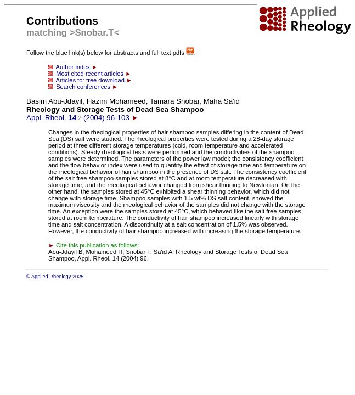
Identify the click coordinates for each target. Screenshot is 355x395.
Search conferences (83, 86)
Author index (73, 67)
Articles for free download (90, 80)
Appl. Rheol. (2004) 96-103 (133, 109)
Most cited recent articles (89, 73)
